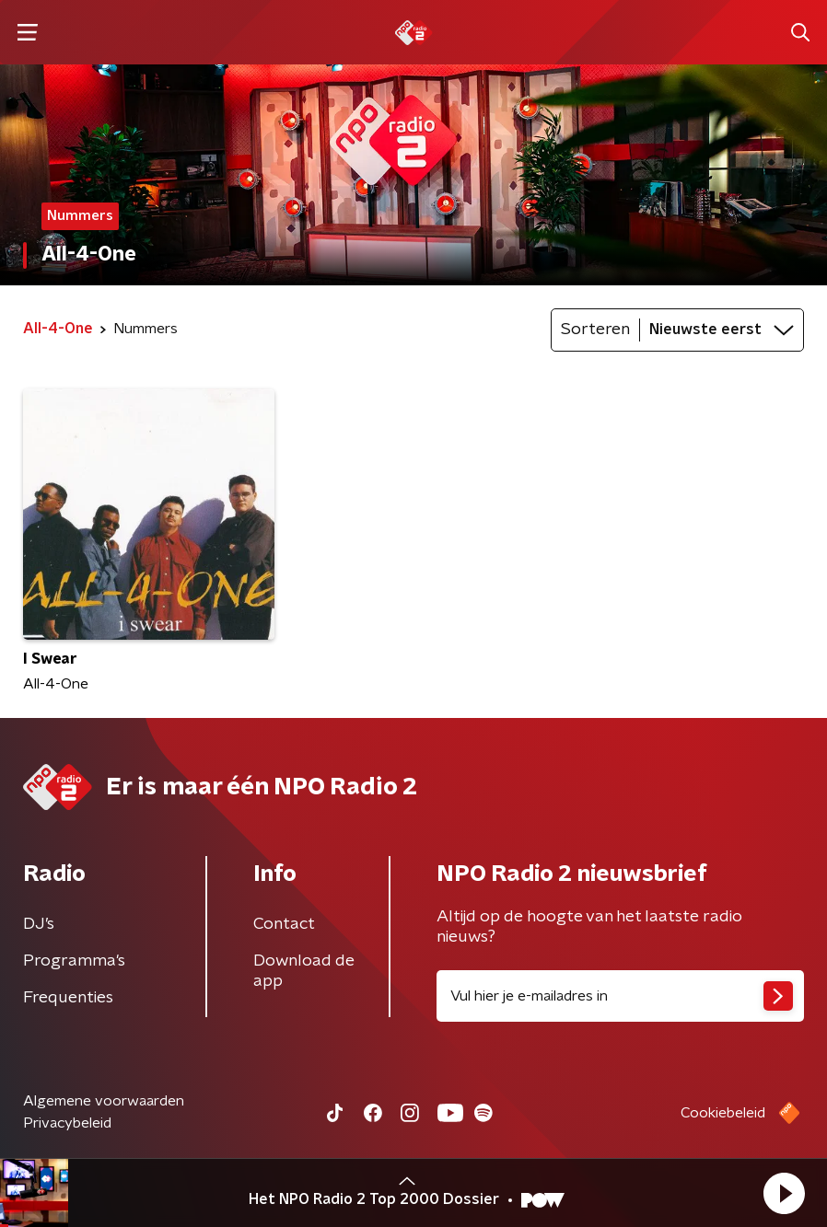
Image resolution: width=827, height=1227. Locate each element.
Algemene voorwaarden (103, 1101)
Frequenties (68, 998)
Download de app (304, 971)
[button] (783, 1192)
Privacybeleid (67, 1123)
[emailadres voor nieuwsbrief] (620, 996)
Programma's (74, 961)
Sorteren (595, 329)
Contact (284, 924)
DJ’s (38, 924)
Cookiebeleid (723, 1112)
